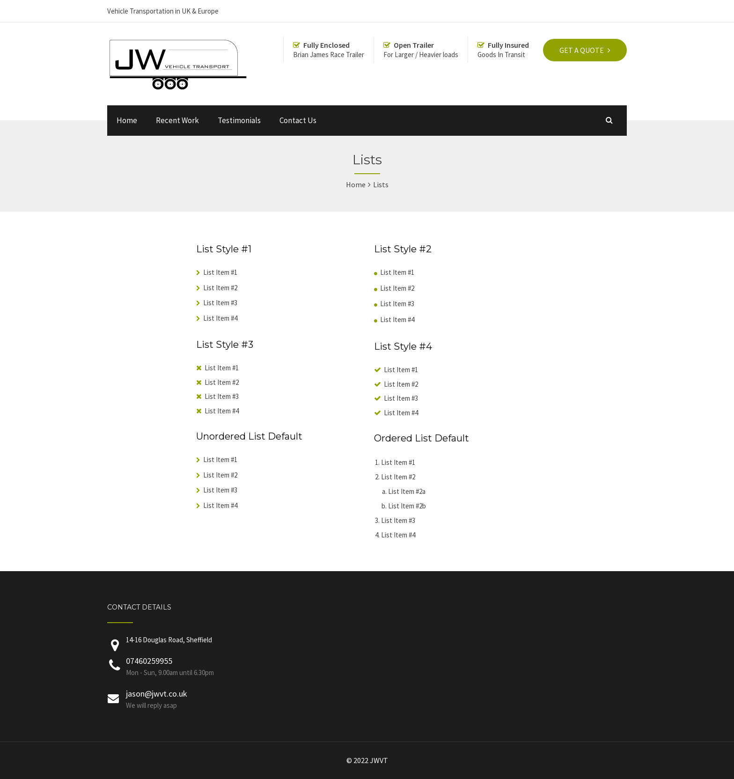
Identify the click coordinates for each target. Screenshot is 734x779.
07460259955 (149, 660)
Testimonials (239, 120)
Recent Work (177, 120)
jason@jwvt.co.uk (156, 693)
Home (127, 120)
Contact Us (297, 120)
